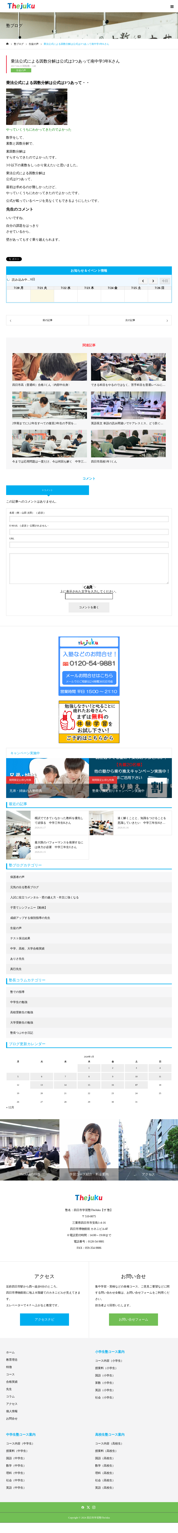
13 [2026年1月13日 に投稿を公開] (42, 1085)
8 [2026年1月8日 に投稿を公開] (89, 1076)
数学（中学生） (16, 1465)
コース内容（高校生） (109, 1443)
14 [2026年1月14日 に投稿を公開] (65, 1085)
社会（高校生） (105, 1480)
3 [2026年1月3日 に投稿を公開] (136, 1068)
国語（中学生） (16, 1458)
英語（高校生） (105, 1487)
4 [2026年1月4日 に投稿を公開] (160, 1068)
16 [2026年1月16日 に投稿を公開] (113, 1085)
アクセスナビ (44, 1319)
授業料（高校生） (106, 1450)
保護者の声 (17, 877)
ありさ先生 (17, 958)
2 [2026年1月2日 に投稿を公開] (112, 1068)
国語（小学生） (105, 1375)
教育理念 (12, 1359)
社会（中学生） (16, 1480)
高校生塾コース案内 (110, 1434)
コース (10, 1374)
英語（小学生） (105, 1390)
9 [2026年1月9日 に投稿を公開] (112, 1076)
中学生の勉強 (18, 1002)
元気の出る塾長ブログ (24, 887)
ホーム (10, 1352)
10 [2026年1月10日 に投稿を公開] (136, 1076)
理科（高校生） (105, 1473)
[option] (47, 778)
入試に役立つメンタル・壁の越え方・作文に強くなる (44, 897)
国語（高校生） (105, 1458)
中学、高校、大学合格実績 (27, 948)
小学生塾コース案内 (110, 1351)
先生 (9, 1389)
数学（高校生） (105, 1465)
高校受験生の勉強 (21, 1012)
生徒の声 (21, 70)
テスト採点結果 (20, 938)
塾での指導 (17, 991)
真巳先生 (16, 969)
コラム (10, 1396)
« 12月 (10, 1107)
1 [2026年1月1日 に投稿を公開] (89, 1068)
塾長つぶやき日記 (21, 1032)
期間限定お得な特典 (20, 780)
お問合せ (12, 1418)
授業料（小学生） (106, 1368)
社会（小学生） (105, 1397)
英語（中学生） (16, 1487)
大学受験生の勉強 (21, 1022)
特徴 (9, 1367)
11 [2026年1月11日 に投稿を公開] (160, 1076)
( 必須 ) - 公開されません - (28, 525)
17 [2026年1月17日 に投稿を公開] (136, 1085)
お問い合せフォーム (133, 1319)
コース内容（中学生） (20, 1443)
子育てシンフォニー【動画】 (28, 907)
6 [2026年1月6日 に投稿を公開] (41, 1076)
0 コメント (47, 490)
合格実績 (12, 1381)
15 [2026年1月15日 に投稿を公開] (89, 1085)
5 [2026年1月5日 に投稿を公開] (18, 1076)
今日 (165, 281)
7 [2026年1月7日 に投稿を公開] (65, 1076)
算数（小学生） (105, 1382)
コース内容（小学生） (109, 1360)
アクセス (12, 1403)
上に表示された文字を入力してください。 (89, 591)
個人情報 (12, 1411)
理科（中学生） (16, 1473)
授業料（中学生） (17, 1450)
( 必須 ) (26, 513)
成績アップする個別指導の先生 (30, 917)
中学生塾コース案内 (21, 1434)
